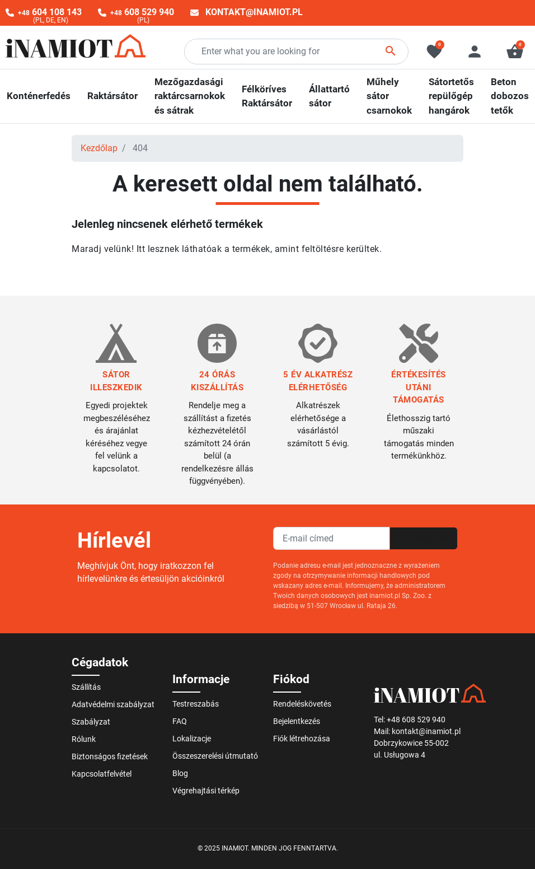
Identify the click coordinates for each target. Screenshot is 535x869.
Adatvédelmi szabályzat (113, 704)
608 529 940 (142, 12)
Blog (180, 773)
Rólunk (84, 739)
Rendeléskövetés (302, 703)
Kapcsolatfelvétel (102, 773)
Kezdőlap (99, 148)
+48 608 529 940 (416, 719)
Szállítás (86, 687)
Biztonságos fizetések (110, 756)
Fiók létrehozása (301, 738)
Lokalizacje (191, 738)
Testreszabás (195, 703)
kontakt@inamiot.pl (254, 12)
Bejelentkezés (296, 721)
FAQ (179, 721)
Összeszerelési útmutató (215, 755)
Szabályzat (91, 721)
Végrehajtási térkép (206, 790)
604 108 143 (50, 12)
